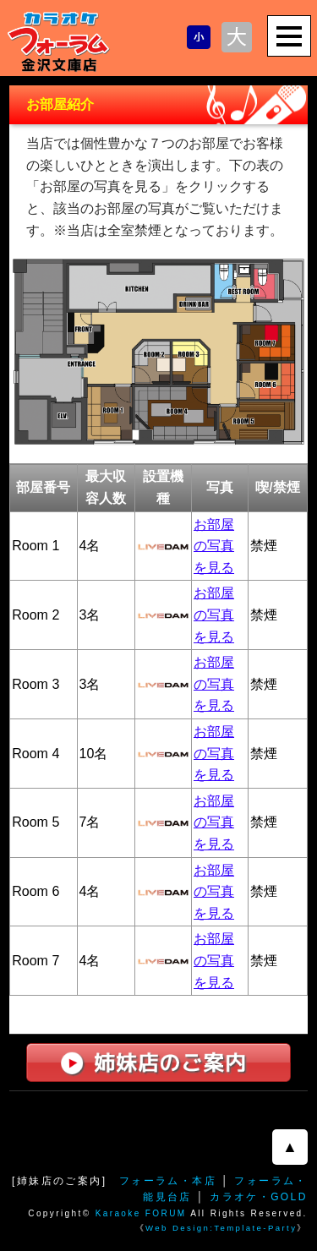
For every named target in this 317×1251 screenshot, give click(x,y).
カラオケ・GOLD (259, 1197)
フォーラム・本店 (167, 1181)
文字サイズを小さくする (199, 37)
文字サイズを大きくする (237, 37)
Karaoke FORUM (141, 1213)
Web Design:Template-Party (221, 1227)
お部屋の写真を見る (214, 546)
